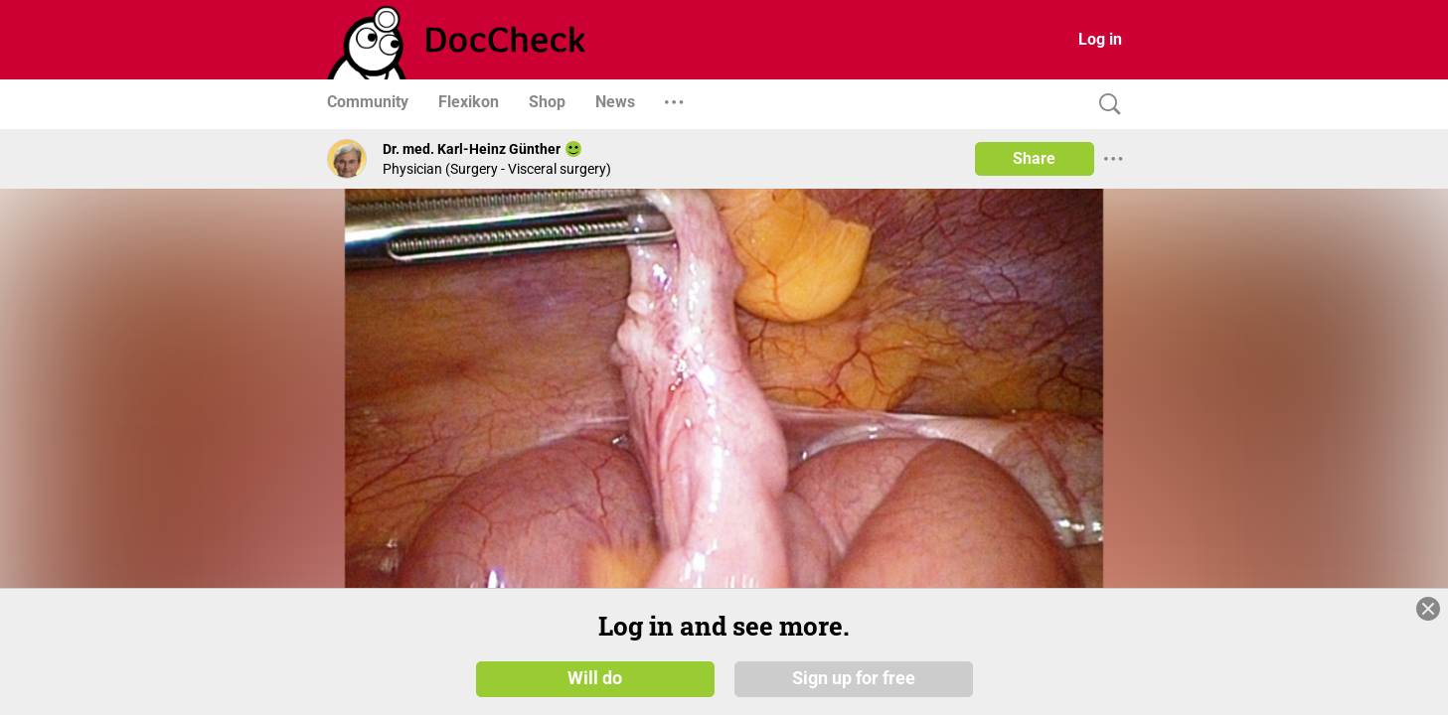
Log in (1100, 39)
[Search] (1105, 104)
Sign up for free (853, 677)
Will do (594, 677)
